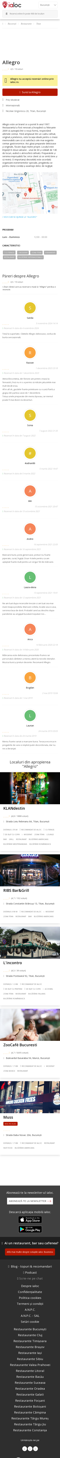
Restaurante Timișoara (30, 1341)
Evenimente (50, 252)
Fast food (7, 1148)
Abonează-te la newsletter (27, 1201)
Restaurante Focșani (30, 1400)
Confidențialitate (30, 1292)
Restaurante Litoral (30, 1371)
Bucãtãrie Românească (40, 844)
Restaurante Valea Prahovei (30, 1365)
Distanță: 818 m (10, 912)
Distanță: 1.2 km (10, 984)
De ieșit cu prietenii (12, 989)
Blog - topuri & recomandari (31, 1266)
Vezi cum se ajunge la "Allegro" (19, 217)
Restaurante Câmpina (30, 1412)
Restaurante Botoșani (30, 1406)
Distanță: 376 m (10, 830)
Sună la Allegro (30, 92)
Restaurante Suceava (30, 1383)
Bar (5, 839)
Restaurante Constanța (30, 1430)
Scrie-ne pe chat (31, 1278)
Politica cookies (30, 1298)
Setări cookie (30, 1322)
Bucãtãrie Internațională (30, 257)
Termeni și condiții (30, 1304)
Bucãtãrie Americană (38, 839)
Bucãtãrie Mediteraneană (15, 844)
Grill (11, 839)
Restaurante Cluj (30, 1335)
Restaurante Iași (30, 1353)
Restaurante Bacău (30, 1377)
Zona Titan (36, 252)
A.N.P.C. (30, 1310)
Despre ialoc (30, 1286)
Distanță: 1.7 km (10, 1066)
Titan (38, 24)
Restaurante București (30, 1329)
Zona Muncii (9, 1071)
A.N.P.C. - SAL (30, 1316)
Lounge (50, 834)
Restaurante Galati (30, 1394)
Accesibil (48, 989)
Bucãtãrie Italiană (36, 994)
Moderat (23, 252)
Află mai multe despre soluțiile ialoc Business (30, 1251)
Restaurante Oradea (30, 1388)
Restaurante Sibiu (30, 1359)
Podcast (31, 1272)
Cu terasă (9, 252)
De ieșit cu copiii (11, 834)
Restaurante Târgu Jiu (30, 1424)
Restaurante (26, 24)
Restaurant (9, 257)
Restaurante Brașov (30, 1347)
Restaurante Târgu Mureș (29, 1418)
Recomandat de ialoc (30, 829)
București (12, 24)
